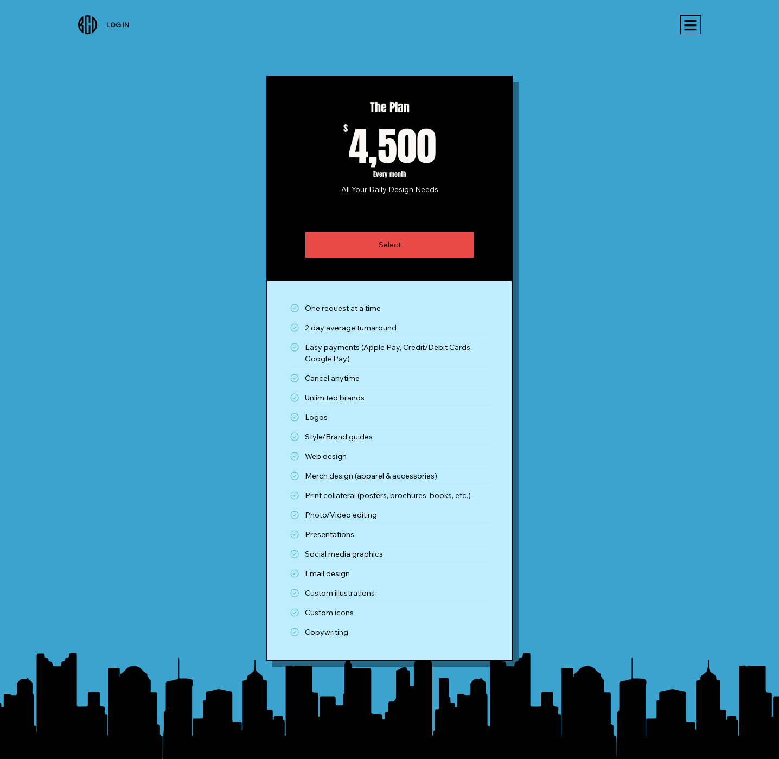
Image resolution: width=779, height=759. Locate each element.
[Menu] (690, 24)
